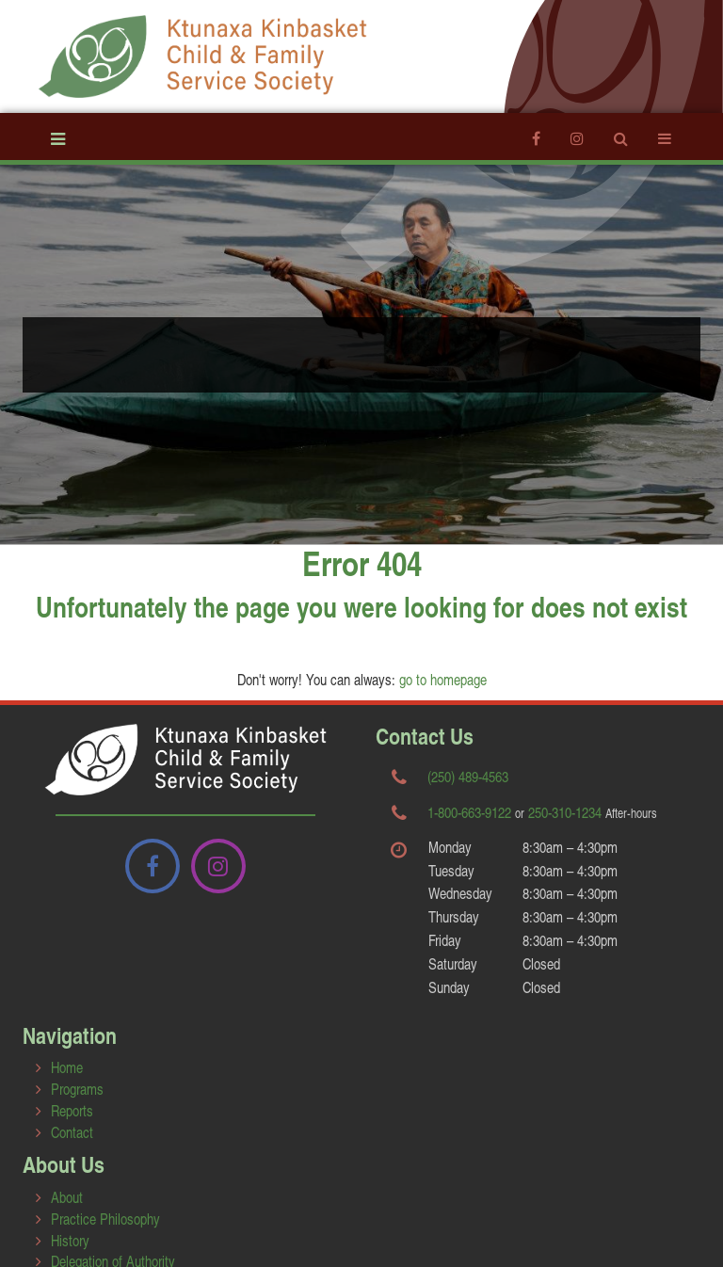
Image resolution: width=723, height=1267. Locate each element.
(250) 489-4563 (467, 776)
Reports (72, 1110)
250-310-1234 (565, 812)
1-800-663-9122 (469, 812)
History (70, 1240)
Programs (77, 1088)
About (67, 1197)
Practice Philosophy (105, 1218)
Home (67, 1067)
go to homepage (443, 679)
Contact (72, 1132)
